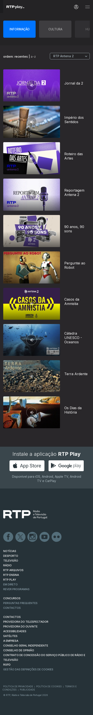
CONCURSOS (11, 598)
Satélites (10, 636)
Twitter (20, 537)
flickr (57, 537)
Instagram (32, 537)
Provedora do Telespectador (25, 621)
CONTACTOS (12, 617)
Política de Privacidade (18, 686)
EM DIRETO (10, 584)
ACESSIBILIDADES (14, 631)
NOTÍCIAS (9, 551)
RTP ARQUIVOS (13, 570)
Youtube (44, 537)
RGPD (7, 664)
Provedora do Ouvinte (20, 626)
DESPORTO (10, 555)
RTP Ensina (11, 575)
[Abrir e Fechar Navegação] (87, 7)
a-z (33, 56)
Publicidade (27, 689)
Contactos (12, 607)
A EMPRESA (10, 640)
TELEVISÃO (10, 560)
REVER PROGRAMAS (16, 589)
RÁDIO (7, 565)
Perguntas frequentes (20, 603)
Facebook (8, 537)
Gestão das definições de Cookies (28, 669)
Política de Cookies (49, 686)
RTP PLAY (9, 579)
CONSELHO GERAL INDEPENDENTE (25, 645)
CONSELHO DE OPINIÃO (18, 650)
